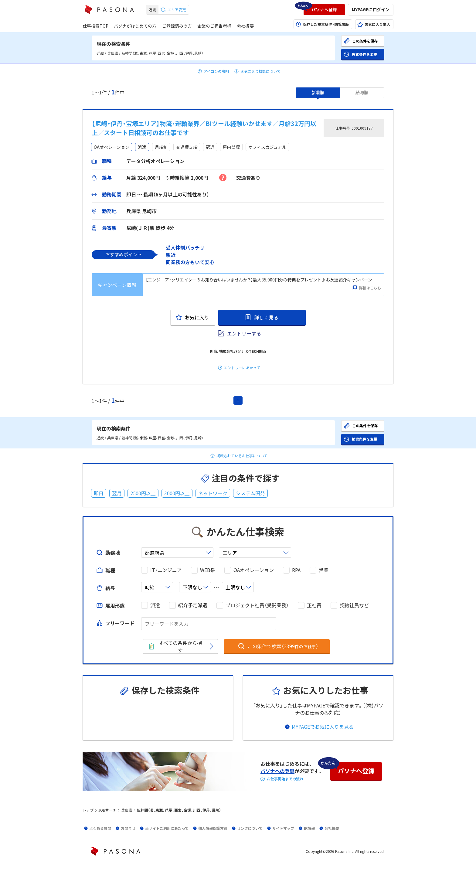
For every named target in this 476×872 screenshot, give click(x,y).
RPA (296, 570)
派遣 (155, 605)
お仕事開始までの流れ (285, 779)
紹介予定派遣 (192, 605)
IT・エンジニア (166, 570)
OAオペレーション (253, 570)
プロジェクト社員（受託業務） (257, 605)
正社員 (314, 605)
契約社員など (354, 605)
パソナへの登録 (277, 771)
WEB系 (207, 570)
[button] (324, 9)
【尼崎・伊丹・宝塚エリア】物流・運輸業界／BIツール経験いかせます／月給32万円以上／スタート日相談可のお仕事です (204, 128)
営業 (323, 570)
